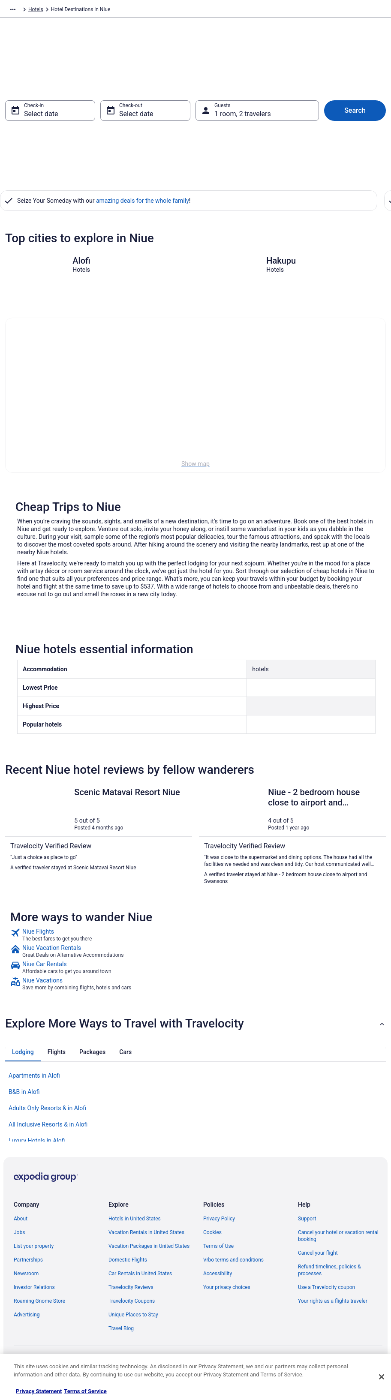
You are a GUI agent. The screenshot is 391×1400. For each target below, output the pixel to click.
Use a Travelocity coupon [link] (326, 1292)
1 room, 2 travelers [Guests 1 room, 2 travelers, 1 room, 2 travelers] (242, 118)
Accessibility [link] (217, 1278)
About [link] (20, 1223)
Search (355, 115)
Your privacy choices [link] (226, 1292)
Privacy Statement (39, 1391)
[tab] (23, 1056)
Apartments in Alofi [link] (34, 1079)
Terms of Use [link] (218, 1250)
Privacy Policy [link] (219, 1223)
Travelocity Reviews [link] (130, 1292)
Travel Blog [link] (121, 1333)
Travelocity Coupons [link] (131, 1305)
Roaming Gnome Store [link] (39, 1305)
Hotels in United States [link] (134, 1223)
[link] (195, 939)
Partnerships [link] (28, 1264)
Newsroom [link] (26, 1278)
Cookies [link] (212, 1237)
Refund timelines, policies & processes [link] (329, 1274)
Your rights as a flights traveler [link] (332, 1305)
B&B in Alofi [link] (24, 1096)
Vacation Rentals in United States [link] (146, 1237)
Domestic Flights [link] (127, 1264)
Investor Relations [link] (34, 1292)
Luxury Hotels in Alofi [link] (37, 1145)
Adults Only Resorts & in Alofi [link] (47, 1112)
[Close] (381, 1376)
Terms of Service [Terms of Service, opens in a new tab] (85, 1391)
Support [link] (307, 1223)
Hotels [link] (56, 11)
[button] (195, 1028)
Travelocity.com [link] (23, 11)
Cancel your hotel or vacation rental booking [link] (338, 1240)
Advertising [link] (26, 1319)
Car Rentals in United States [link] (140, 1278)
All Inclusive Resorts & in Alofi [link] (48, 1128)
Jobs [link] (19, 1237)
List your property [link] (34, 1250)
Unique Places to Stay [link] (133, 1319)
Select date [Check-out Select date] (136, 118)
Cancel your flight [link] (318, 1257)
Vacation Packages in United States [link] (148, 1250)
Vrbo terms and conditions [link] (233, 1264)
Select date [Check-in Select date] (41, 118)
